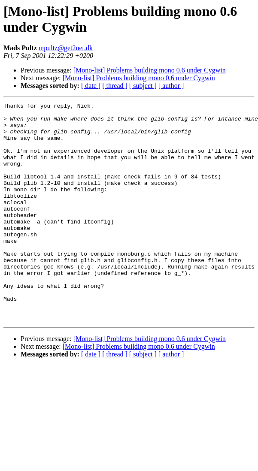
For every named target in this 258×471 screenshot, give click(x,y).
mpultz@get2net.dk (66, 47)
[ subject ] (143, 85)
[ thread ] (114, 85)
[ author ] (171, 85)
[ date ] (90, 85)
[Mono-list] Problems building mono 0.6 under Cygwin (149, 70)
